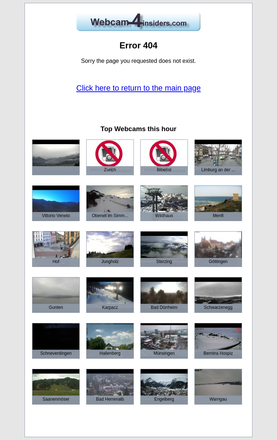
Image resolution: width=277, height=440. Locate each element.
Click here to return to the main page (138, 88)
